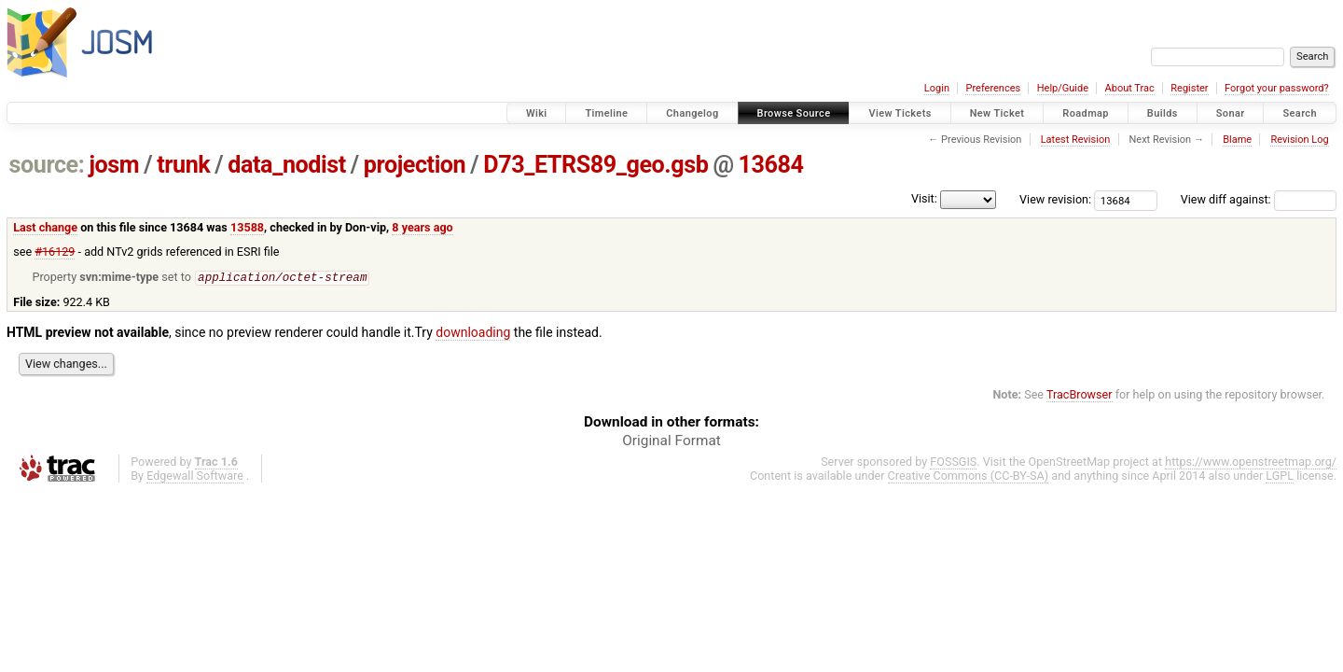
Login (936, 88)
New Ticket (997, 113)
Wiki (536, 113)
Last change (45, 227)
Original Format (671, 441)
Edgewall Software (194, 476)
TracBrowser (1079, 395)
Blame (1237, 139)
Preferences (992, 88)
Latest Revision (1076, 139)
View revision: (1055, 199)
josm (114, 164)
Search (1299, 113)
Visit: (924, 198)
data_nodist (287, 164)
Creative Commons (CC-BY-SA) (968, 476)
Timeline (606, 113)
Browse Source (794, 113)
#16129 (55, 252)
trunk (183, 164)
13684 (771, 164)
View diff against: (1258, 199)
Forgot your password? (1277, 88)
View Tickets (899, 113)
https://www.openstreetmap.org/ (1250, 462)
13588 (247, 227)
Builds (1162, 113)
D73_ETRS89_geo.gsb (595, 164)
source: (47, 164)
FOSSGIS (953, 462)
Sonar (1230, 113)
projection (415, 164)
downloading (473, 333)
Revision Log (1299, 139)
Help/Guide (1062, 88)
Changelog (692, 113)
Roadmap (1085, 113)
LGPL (1280, 476)
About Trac (1130, 88)
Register (1189, 88)
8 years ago (422, 227)
